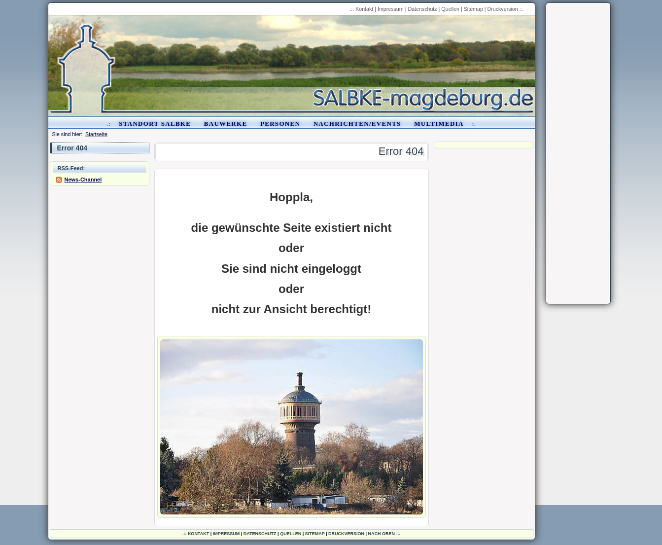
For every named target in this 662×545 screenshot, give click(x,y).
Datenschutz (422, 9)
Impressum (391, 9)
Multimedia (439, 123)
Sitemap (473, 9)
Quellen (450, 9)
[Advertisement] (578, 153)
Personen (280, 123)
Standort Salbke (155, 123)
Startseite (96, 134)
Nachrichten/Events (357, 123)
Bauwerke (225, 123)
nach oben (381, 533)
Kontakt (364, 9)
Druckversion (503, 9)
